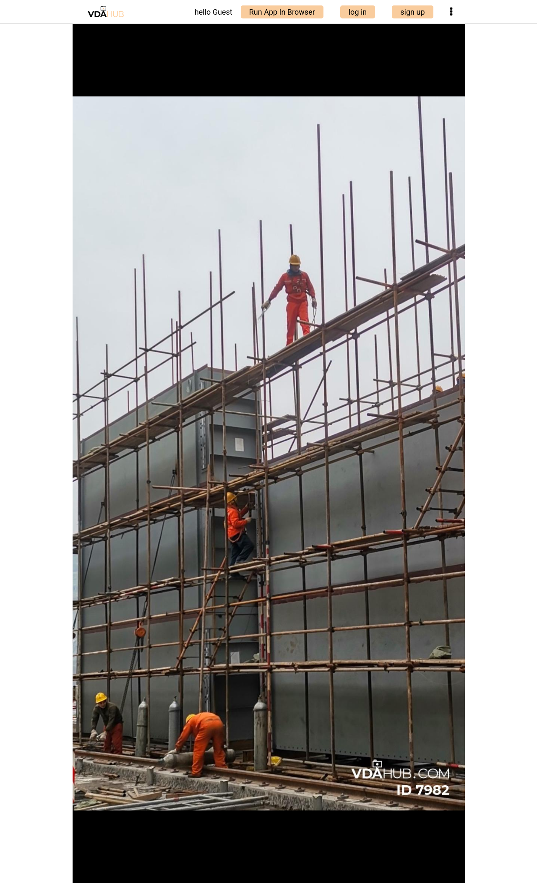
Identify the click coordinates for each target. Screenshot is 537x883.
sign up (412, 12)
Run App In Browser (282, 12)
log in (358, 12)
